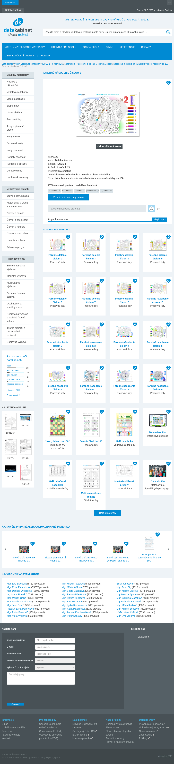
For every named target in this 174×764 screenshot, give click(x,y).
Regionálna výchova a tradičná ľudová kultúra (17, 318)
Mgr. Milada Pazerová (73, 583)
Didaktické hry (14, 112)
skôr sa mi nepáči (14, 379)
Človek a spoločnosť (17, 220)
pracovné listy (92, 190)
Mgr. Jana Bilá (14, 605)
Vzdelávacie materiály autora (68, 197)
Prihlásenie (10, 2)
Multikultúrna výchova (13, 284)
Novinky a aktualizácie (13, 83)
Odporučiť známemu (109, 146)
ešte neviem (12, 375)
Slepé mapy (13, 105)
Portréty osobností (16, 157)
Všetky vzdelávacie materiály (25, 47)
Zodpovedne (145, 734)
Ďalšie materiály (107, 513)
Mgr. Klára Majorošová (73, 608)
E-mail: (10, 647)
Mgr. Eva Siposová (17, 583)
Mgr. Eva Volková (126, 616)
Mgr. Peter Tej (124, 587)
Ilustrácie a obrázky (17, 163)
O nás (109, 47)
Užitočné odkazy (48, 727)
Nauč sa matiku (147, 731)
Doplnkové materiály (17, 177)
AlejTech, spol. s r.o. (54, 757)
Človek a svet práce (17, 233)
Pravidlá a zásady (115, 738)
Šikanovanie (112, 727)
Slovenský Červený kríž (85, 724)
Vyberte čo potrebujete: (18, 667)
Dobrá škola (90, 47)
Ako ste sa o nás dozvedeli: (20, 660)
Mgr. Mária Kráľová (72, 587)
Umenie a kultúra (16, 240)
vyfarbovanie (106, 190)
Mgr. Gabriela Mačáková (129, 598)
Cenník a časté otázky (19, 55)
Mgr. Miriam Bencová (128, 608)
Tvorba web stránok (11, 757)
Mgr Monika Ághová (127, 594)
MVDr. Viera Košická (127, 612)
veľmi (9, 366)
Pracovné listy (14, 119)
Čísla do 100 (158, 481)
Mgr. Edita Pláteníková (19, 587)
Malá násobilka (124, 441)
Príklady (143, 738)
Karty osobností (15, 150)
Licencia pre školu (63, 47)
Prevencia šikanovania (151, 724)
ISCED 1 (46, 64)
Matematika (70, 64)
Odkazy (146, 47)
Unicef (76, 727)
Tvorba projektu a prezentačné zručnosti (16, 331)
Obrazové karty (15, 143)
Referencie (127, 47)
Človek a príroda (15, 213)
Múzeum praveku (82, 738)
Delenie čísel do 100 (91, 441)
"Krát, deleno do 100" (57, 441)
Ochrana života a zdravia (16, 295)
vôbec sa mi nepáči (15, 384)
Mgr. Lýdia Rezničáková (74, 605)
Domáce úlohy (14, 170)
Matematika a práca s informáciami (17, 204)
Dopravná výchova (17, 342)
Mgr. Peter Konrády (72, 616)
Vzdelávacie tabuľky (17, 92)
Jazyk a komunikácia (18, 195)
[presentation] (32, 693)
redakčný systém (29, 757)
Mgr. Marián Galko (16, 598)
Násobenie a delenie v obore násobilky (94, 64)
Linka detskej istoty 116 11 (153, 727)
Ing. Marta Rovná (16, 594)
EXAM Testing (80, 734)
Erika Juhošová (125, 583)
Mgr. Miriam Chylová (127, 590)
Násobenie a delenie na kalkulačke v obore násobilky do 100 (141, 64)
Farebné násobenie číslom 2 (65, 208)
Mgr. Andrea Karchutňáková (76, 612)
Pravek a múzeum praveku (120, 741)
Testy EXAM (13, 136)
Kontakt (46, 55)
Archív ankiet (12, 395)
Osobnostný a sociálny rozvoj (14, 305)
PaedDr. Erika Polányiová (20, 608)
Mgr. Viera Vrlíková (17, 616)
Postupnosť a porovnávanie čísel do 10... (149, 557)
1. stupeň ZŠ (54, 190)
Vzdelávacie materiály (13, 727)
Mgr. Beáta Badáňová (73, 590)
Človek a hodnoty (16, 226)
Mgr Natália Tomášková (19, 601)
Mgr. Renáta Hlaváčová (74, 594)
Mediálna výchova (16, 276)
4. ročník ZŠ (57, 64)
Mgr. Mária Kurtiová (127, 605)
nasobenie (79, 190)
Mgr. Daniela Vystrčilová (19, 590)
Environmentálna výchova (16, 267)
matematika (67, 190)
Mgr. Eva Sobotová (72, 601)
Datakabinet (7, 64)
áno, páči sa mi (13, 370)
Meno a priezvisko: (16, 640)
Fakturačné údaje (11, 734)
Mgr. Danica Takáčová (73, 598)
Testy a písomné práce (15, 128)
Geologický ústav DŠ (84, 731)
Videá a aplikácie (16, 99)
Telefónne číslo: (14, 654)
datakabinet (144, 636)
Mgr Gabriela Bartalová (129, 601)
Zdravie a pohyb (15, 247)
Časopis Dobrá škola (50, 724)
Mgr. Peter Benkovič (17, 612)
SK (169, 2)
